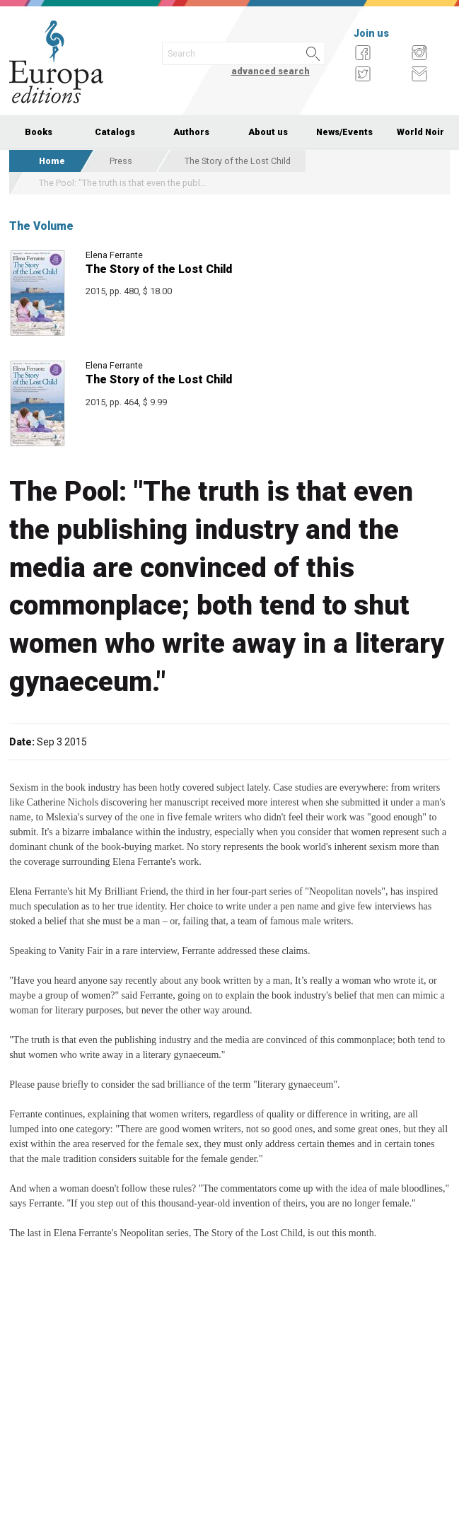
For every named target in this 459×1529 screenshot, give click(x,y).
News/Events (344, 132)
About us (268, 132)
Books (38, 132)
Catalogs (115, 132)
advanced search (270, 71)
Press (121, 161)
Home (52, 161)
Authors (191, 132)
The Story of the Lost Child (238, 161)
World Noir (420, 132)
